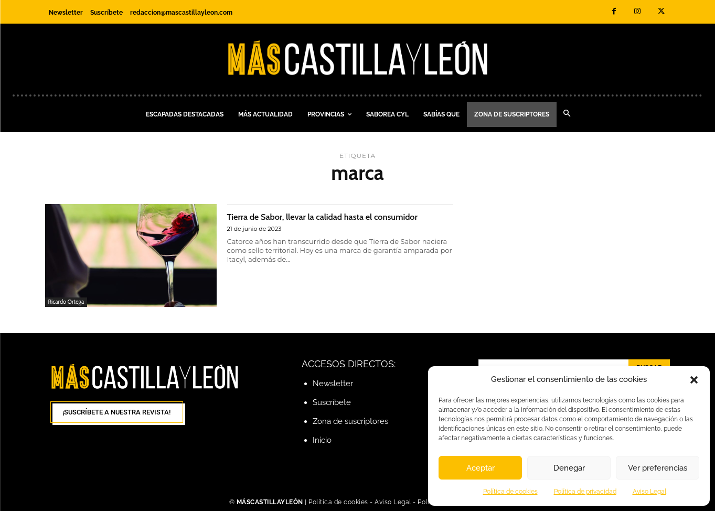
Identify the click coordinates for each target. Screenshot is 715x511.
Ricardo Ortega (66, 301)
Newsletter (333, 383)
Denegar (569, 468)
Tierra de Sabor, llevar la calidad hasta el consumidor (320, 222)
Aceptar (480, 468)
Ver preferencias (657, 468)
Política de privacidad (585, 491)
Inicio (322, 440)
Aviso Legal (649, 491)
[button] (694, 380)
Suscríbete (332, 402)
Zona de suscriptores (350, 421)
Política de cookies (510, 491)
